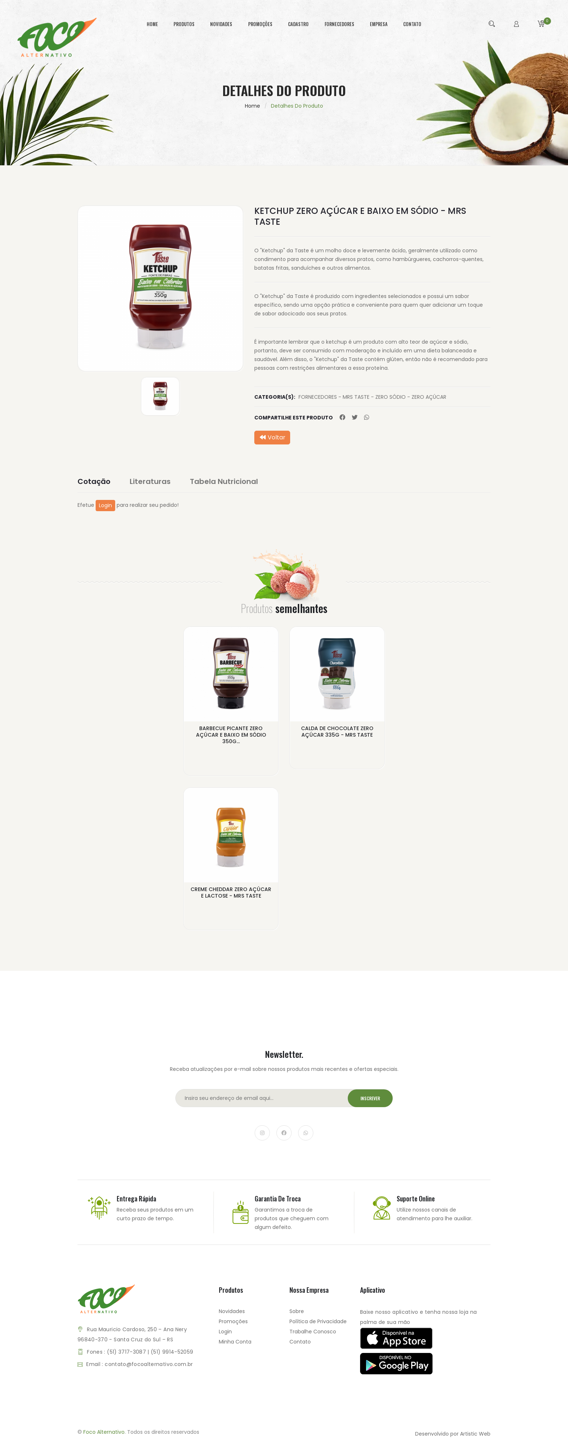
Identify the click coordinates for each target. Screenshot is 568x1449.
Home (252, 105)
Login (105, 505)
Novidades (232, 1311)
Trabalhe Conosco (312, 1331)
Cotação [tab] (94, 481)
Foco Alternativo (104, 1432)
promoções (260, 24)
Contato (300, 1341)
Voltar (272, 437)
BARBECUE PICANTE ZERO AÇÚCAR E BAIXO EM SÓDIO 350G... (231, 735)
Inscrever (370, 1098)
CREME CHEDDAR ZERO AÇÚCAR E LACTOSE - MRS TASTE (231, 892)
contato (412, 24)
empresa (379, 24)
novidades (221, 24)
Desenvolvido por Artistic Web (452, 1433)
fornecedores (339, 24)
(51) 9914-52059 (172, 1351)
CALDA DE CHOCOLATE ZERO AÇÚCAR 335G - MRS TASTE (337, 731)
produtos (184, 24)
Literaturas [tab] (150, 481)
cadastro (298, 24)
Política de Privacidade (318, 1321)
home (152, 24)
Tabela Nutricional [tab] (224, 481)
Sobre (296, 1311)
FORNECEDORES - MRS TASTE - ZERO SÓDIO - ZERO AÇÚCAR (372, 397)
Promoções (233, 1321)
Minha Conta (235, 1341)
